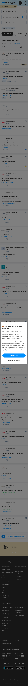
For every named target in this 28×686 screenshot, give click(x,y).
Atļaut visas (14, 355)
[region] (14, 343)
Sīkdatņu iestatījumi (14, 360)
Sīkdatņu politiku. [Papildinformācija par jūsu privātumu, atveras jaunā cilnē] (10, 351)
